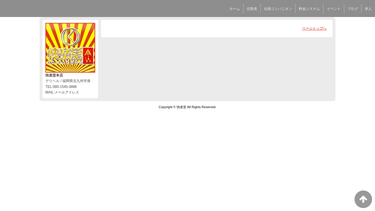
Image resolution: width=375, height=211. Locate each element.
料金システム (309, 9)
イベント (334, 9)
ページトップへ (314, 28)
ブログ (352, 9)
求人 (368, 9)
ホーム (234, 9)
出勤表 (252, 9)
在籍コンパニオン (278, 9)
